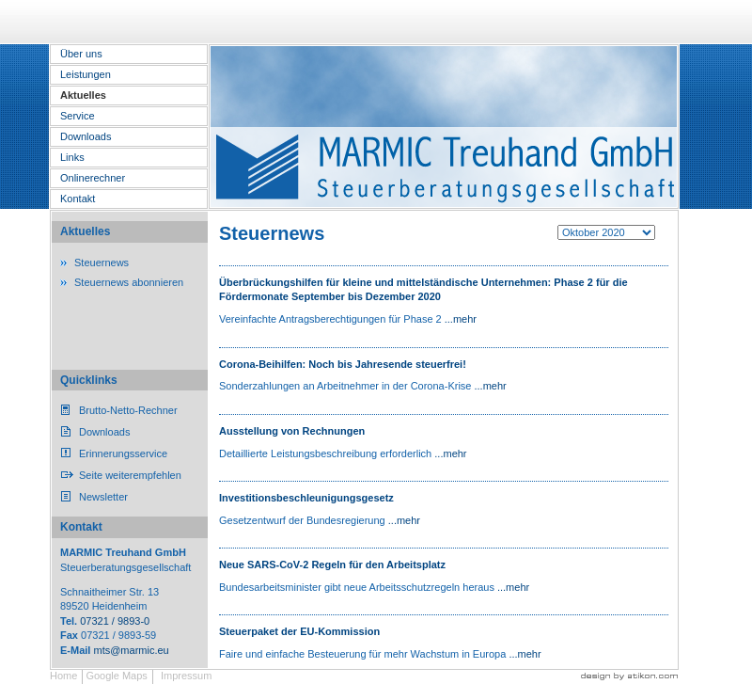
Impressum (186, 675)
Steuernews (101, 262)
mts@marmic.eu (130, 650)
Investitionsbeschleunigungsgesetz (306, 497)
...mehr (461, 319)
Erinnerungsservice (123, 453)
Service (77, 115)
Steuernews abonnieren (128, 282)
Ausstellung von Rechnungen (292, 431)
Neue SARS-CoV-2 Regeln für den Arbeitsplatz (332, 564)
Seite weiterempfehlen (130, 475)
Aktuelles (83, 95)
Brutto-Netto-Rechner (128, 410)
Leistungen (85, 74)
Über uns (81, 53)
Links (72, 157)
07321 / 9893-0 (114, 621)
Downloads (85, 136)
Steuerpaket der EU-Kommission (299, 631)
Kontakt (77, 198)
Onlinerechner (92, 177)
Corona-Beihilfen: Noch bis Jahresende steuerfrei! (342, 364)
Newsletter (103, 496)
